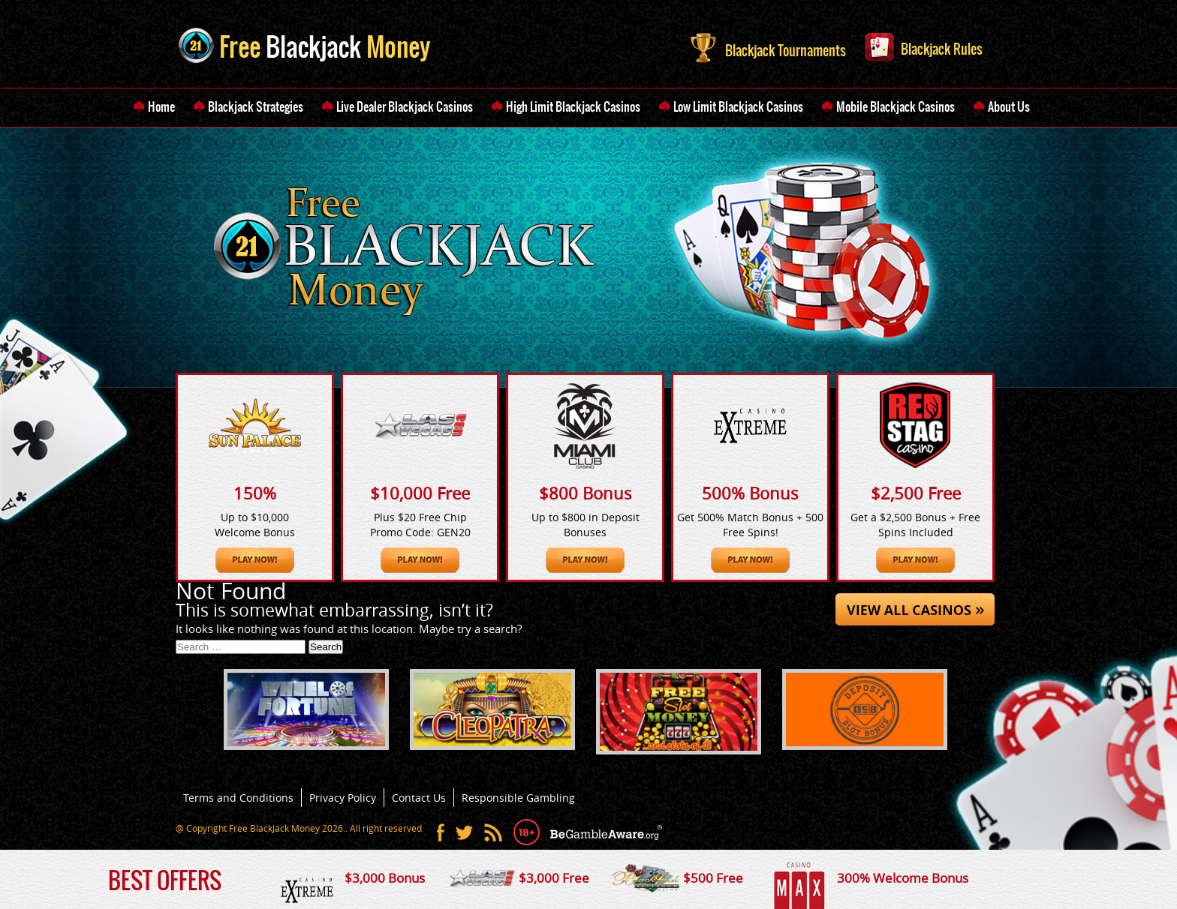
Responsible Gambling (518, 797)
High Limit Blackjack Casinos (573, 107)
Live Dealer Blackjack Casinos (404, 107)
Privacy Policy (342, 797)
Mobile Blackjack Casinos (895, 107)
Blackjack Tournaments (768, 46)
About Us (1009, 107)
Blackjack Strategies (255, 107)
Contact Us (419, 797)
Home (161, 107)
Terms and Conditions (238, 797)
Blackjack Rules (924, 45)
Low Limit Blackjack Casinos (738, 107)
